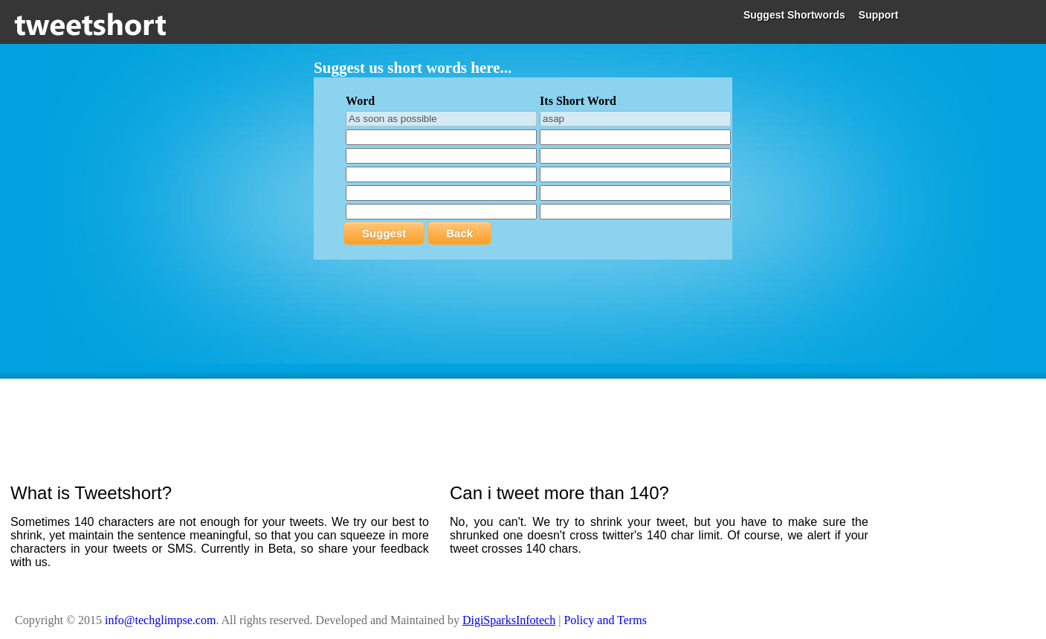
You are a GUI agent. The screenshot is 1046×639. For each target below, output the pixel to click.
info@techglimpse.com (160, 620)
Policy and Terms (605, 620)
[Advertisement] (523, 419)
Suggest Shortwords (794, 15)
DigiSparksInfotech (508, 620)
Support (879, 15)
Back (459, 233)
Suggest (384, 233)
